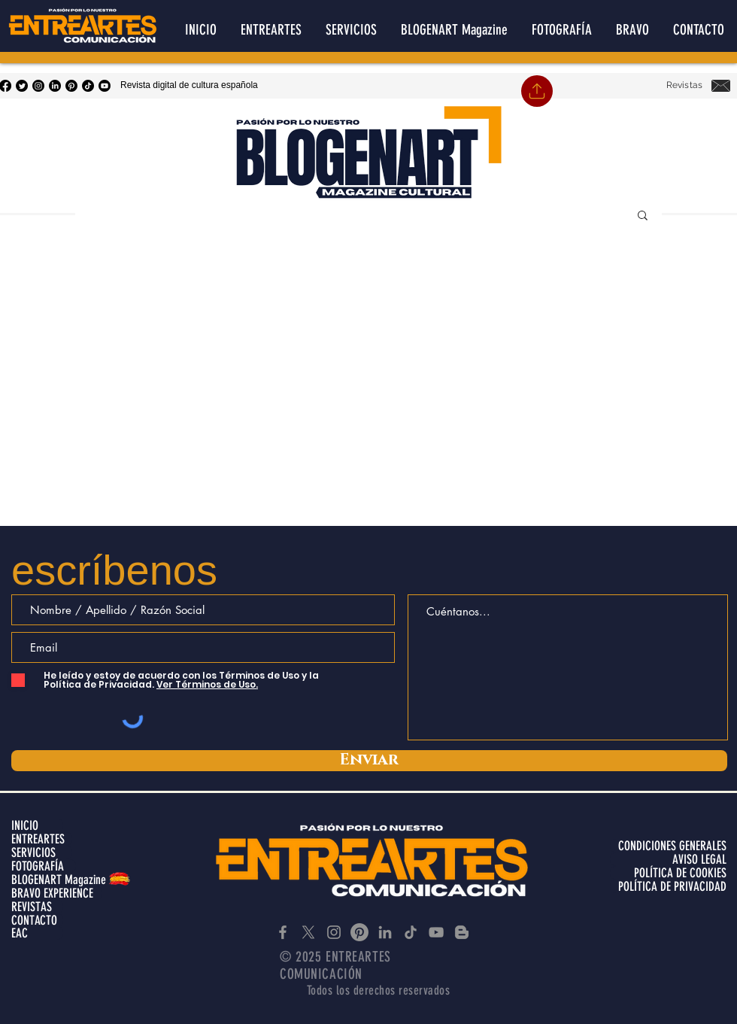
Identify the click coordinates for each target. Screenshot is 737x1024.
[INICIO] (37, 825)
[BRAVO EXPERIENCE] (56, 893)
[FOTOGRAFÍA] (43, 866)
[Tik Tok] (88, 86)
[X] (308, 932)
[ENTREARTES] (41, 839)
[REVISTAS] (37, 906)
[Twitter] (22, 86)
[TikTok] (411, 932)
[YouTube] (105, 86)
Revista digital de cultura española (189, 85)
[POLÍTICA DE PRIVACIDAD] (668, 886)
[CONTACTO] (37, 920)
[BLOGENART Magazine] (63, 879)
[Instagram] (38, 86)
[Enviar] (369, 760)
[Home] (537, 91)
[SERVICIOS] (41, 852)
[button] (642, 216)
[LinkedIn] (55, 86)
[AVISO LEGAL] (668, 859)
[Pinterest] (71, 86)
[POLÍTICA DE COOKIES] (668, 873)
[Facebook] (283, 932)
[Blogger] (462, 932)
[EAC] (37, 933)
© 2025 (303, 956)
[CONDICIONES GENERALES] (668, 845)
